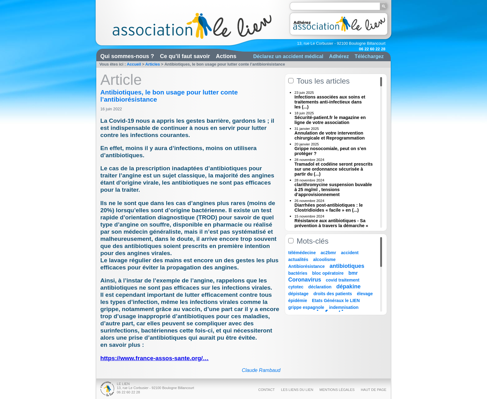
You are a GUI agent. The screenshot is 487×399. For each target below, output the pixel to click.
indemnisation (343, 307)
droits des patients (332, 293)
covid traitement (342, 279)
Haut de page (373, 390)
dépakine (348, 286)
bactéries (297, 273)
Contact (266, 390)
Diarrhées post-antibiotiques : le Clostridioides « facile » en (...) (328, 208)
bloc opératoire (328, 273)
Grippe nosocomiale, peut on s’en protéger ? (330, 151)
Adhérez (339, 56)
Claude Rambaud (261, 370)
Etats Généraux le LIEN (336, 300)
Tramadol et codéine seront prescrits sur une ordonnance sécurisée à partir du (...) (333, 169)
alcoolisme (324, 259)
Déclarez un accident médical (288, 56)
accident (350, 252)
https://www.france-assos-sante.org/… (154, 358)
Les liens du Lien (297, 390)
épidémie (297, 300)
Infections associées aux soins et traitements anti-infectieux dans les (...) (329, 101)
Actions (226, 56)
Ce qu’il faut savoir (185, 56)
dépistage (298, 293)
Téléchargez (369, 56)
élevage (365, 293)
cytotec (295, 286)
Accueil (134, 64)
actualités (298, 259)
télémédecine (302, 252)
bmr (353, 273)
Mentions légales (337, 390)
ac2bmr (328, 252)
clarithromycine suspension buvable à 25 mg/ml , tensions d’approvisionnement (333, 189)
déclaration (320, 286)
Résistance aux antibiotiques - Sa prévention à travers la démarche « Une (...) (331, 225)
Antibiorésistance (306, 266)
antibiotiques (347, 266)
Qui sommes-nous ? (127, 56)
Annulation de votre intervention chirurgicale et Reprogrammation (329, 135)
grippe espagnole (306, 307)
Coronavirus (305, 280)
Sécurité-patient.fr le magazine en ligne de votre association (330, 120)
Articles (152, 64)
